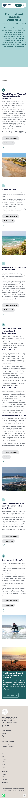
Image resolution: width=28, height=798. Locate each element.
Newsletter (5, 782)
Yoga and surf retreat (8, 746)
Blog (3, 753)
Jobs (3, 767)
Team (3, 756)
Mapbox (4, 80)
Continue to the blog (11, 695)
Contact (4, 759)
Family (3, 738)
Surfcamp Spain (6, 744)
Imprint (4, 774)
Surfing (4, 733)
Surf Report (5, 779)
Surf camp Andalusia (8, 741)
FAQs (3, 764)
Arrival (3, 761)
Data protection (6, 777)
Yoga (3, 736)
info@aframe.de (20, 788)
